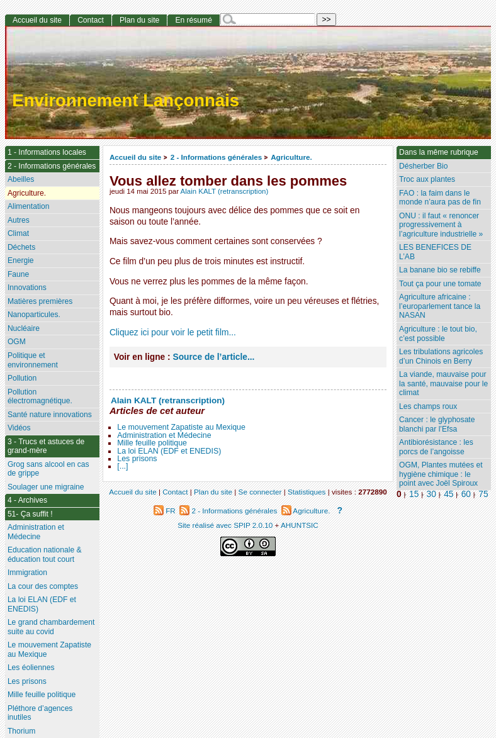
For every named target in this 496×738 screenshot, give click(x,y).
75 (483, 494)
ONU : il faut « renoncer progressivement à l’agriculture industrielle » (441, 224)
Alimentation (29, 206)
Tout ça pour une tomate (440, 283)
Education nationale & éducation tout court (45, 554)
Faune (18, 274)
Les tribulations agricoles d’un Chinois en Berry (441, 356)
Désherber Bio (423, 166)
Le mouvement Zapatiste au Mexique (181, 427)
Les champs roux (428, 406)
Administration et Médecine (164, 435)
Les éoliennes (31, 667)
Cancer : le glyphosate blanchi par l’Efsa (437, 424)
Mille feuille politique (152, 443)
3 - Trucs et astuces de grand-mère (46, 446)
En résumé (193, 20)
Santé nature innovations (50, 414)
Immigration (27, 572)
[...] (122, 466)
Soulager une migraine (46, 487)
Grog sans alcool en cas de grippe (48, 469)
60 (466, 494)
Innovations (27, 287)
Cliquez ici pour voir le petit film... (173, 332)
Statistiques (306, 492)
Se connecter (260, 492)
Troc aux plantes (427, 179)
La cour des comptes (43, 586)
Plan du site (139, 20)
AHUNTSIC (299, 525)
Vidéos (19, 427)
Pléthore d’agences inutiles (40, 713)
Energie (21, 260)
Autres (19, 220)
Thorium (21, 731)
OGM (17, 341)
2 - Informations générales (216, 157)
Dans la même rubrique (438, 152)
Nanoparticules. (34, 314)
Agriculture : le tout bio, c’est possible (438, 334)
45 (448, 494)
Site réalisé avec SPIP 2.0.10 (225, 525)
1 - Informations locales (47, 152)
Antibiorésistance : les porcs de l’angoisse (436, 447)
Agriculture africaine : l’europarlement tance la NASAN (439, 306)
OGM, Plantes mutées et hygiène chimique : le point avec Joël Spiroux (440, 474)
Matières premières (40, 301)
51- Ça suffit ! (30, 514)
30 (431, 494)
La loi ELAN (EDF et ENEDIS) (169, 451)
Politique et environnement (33, 360)
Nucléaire (24, 328)
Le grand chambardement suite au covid (51, 627)
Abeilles (21, 179)
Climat (18, 233)
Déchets (21, 247)
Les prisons (137, 458)
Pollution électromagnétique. (40, 397)
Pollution (22, 378)
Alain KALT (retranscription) (225, 191)
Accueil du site (136, 157)
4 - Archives (27, 500)
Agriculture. (291, 157)
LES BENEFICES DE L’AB (435, 252)
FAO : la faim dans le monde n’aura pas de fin (440, 198)
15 (414, 494)
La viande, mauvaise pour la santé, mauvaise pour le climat (443, 383)
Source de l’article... (213, 357)
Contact (90, 20)
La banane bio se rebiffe (440, 270)
